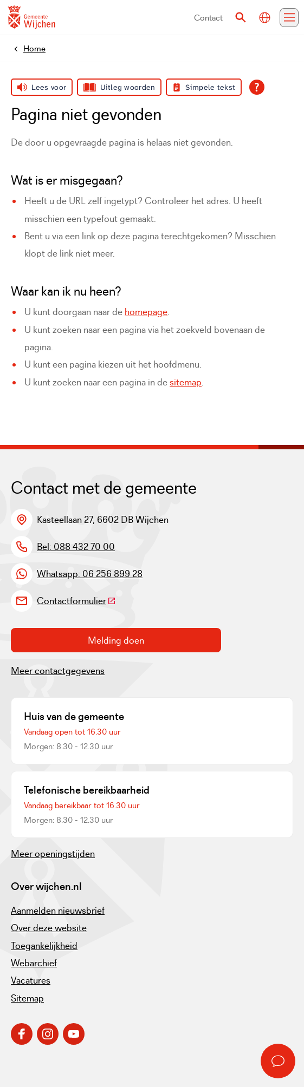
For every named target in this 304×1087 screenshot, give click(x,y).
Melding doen (116, 640)
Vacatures (30, 980)
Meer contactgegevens (58, 671)
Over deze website (49, 928)
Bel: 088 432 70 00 (76, 547)
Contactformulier (76, 601)
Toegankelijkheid (44, 946)
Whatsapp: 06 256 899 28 (90, 574)
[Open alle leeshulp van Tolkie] (256, 87)
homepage (146, 312)
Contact (208, 17)
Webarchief (34, 963)
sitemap (186, 382)
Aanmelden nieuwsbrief (58, 910)
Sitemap (27, 998)
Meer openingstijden (53, 854)
